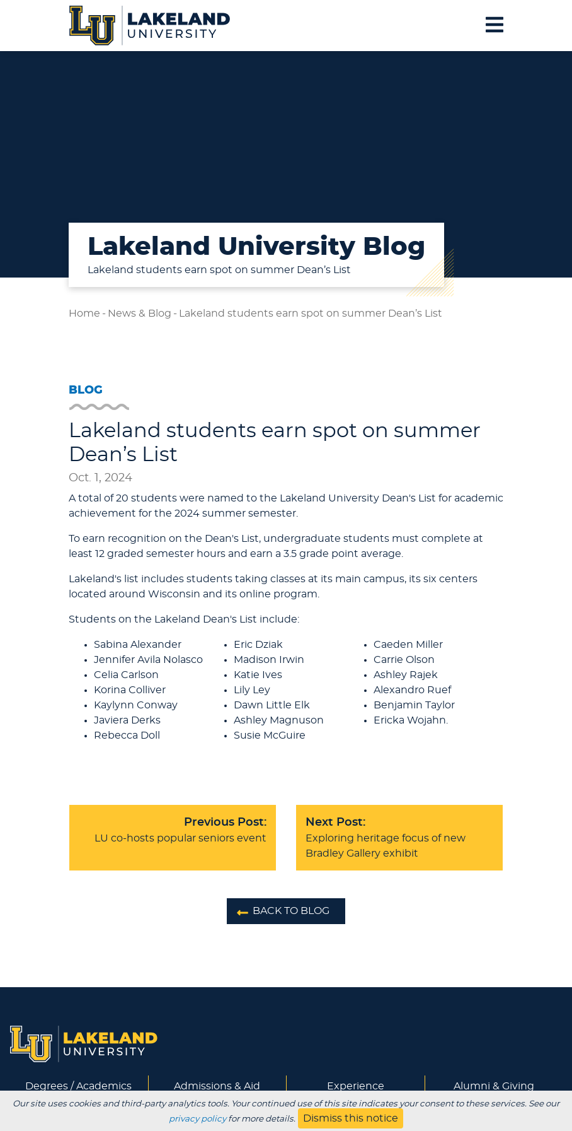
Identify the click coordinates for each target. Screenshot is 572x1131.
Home (84, 313)
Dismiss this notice (350, 1118)
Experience (355, 1086)
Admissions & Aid (217, 1086)
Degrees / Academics (78, 1086)
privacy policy (197, 1119)
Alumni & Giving (494, 1086)
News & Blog (139, 313)
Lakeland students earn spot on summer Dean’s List (310, 313)
